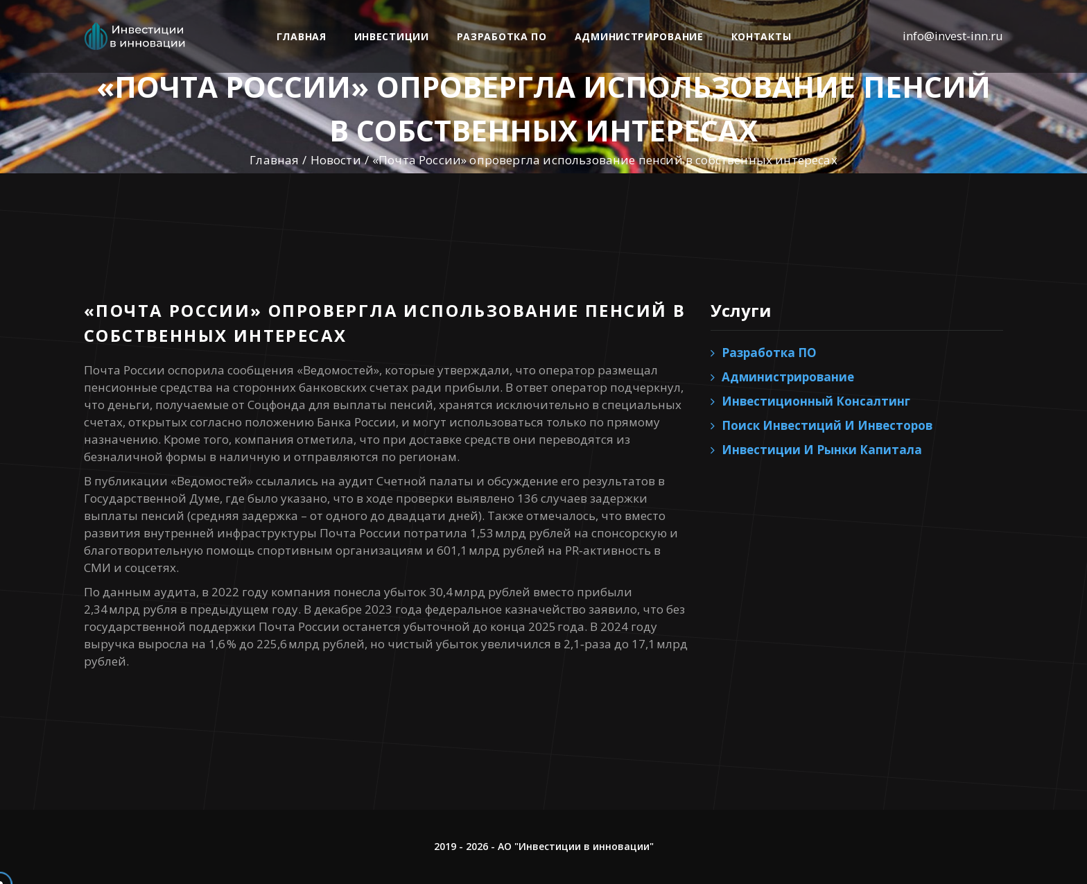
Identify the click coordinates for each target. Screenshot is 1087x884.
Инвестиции (391, 36)
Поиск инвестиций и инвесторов (827, 425)
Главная (302, 36)
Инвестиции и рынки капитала (822, 450)
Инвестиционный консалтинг (816, 401)
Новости (336, 160)
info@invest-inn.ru (953, 36)
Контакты (761, 36)
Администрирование (639, 36)
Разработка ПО (502, 36)
